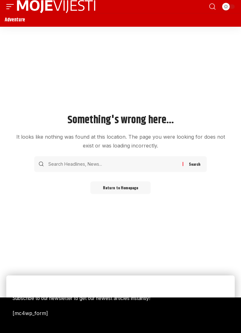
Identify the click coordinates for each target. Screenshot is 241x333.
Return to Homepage (120, 187)
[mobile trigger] (11, 6)
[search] (212, 6)
